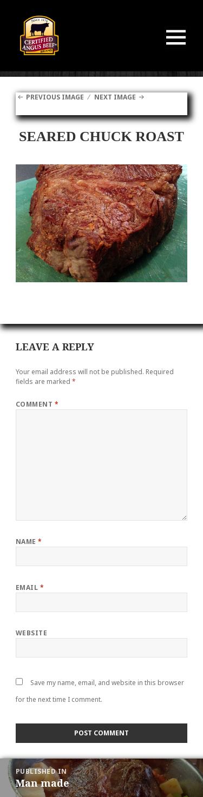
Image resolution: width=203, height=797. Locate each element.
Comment (37, 404)
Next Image (115, 97)
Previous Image (55, 97)
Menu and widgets (176, 48)
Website (31, 632)
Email (30, 587)
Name (29, 541)
